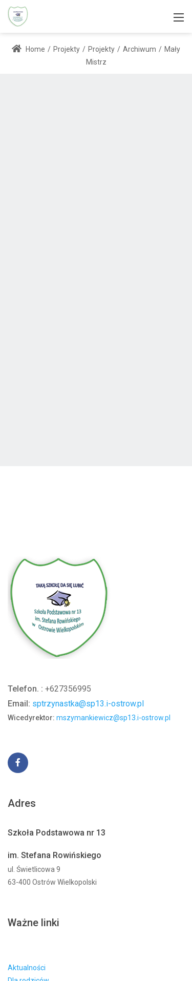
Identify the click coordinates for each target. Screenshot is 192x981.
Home (28, 49)
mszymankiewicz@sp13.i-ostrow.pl (113, 718)
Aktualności (27, 968)
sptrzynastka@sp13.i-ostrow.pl (88, 703)
